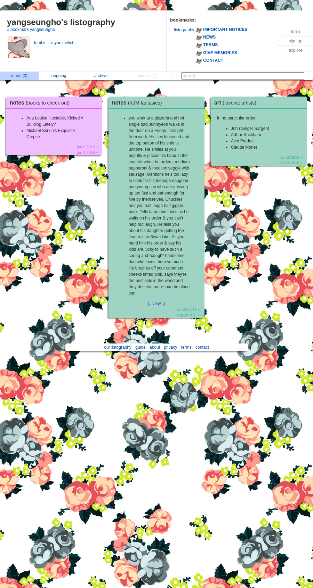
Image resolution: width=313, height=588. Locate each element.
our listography (117, 347)
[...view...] (156, 303)
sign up (296, 41)
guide (140, 347)
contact (202, 347)
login (295, 31)
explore (295, 50)
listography (184, 29)
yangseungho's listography (61, 22)
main (19, 75)
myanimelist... (64, 42)
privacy (170, 347)
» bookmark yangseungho (31, 29)
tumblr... (42, 42)
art (237, 103)
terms (186, 347)
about (155, 347)
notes (41, 103)
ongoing (60, 75)
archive (102, 75)
